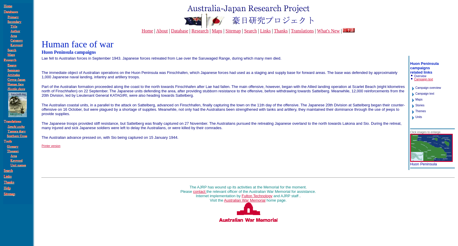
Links (265, 30)
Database (179, 30)
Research (200, 30)
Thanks (281, 30)
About (162, 30)
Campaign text (423, 79)
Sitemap (233, 30)
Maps (217, 30)
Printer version (50, 146)
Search (250, 30)
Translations (302, 30)
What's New (328, 30)
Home (147, 30)
